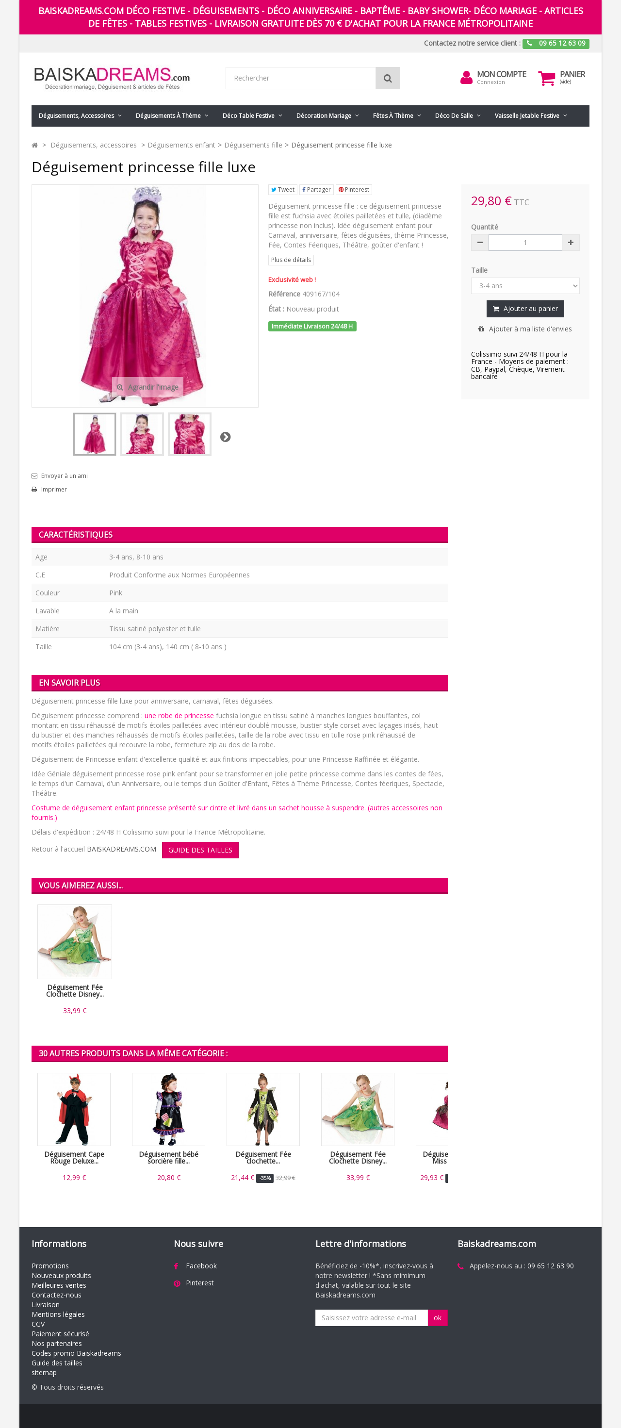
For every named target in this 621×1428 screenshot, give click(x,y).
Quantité (484, 226)
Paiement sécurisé (60, 1333)
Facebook (201, 1265)
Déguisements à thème (168, 116)
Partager (316, 189)
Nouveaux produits (61, 1275)
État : (276, 308)
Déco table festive (249, 116)
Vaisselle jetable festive (527, 116)
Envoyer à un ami (64, 476)
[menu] (466, 77)
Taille (480, 270)
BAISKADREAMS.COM (121, 849)
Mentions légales (58, 1314)
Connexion (491, 81)
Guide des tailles (57, 1362)
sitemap (44, 1372)
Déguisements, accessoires (76, 116)
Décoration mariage (323, 116)
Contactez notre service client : (472, 43)
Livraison (46, 1304)
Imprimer (54, 489)
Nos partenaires (57, 1343)
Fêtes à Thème (393, 116)
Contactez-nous (57, 1294)
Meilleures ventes (59, 1285)
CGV (38, 1324)
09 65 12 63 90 (550, 1265)
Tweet (282, 189)
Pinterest (354, 189)
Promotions (50, 1265)
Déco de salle (454, 116)
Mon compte (501, 74)
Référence (284, 293)
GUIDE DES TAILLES (200, 849)
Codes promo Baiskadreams (76, 1353)
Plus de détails (291, 260)
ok (437, 1317)
